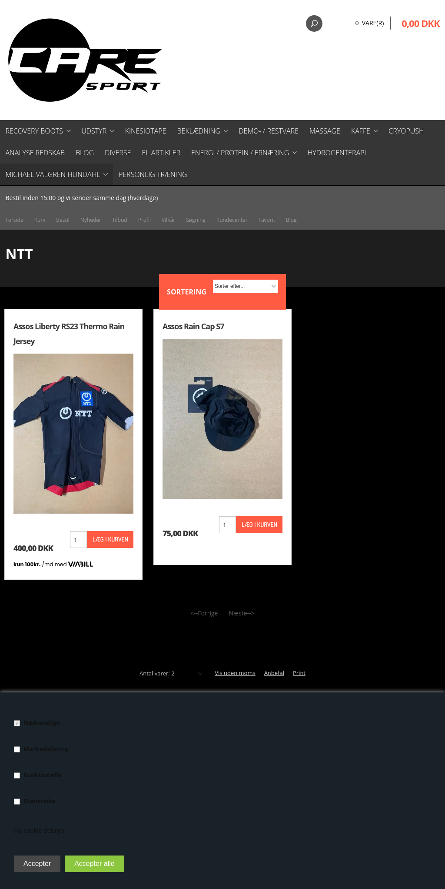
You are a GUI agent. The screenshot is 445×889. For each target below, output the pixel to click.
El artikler (161, 152)
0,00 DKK (420, 23)
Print (299, 673)
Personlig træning (153, 174)
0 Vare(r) (369, 23)
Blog (85, 152)
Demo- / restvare (269, 131)
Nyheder (90, 220)
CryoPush (406, 131)
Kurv (40, 220)
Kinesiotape (145, 131)
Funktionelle (42, 775)
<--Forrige (204, 613)
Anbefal (274, 673)
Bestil (63, 220)
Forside (14, 220)
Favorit (267, 220)
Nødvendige (41, 723)
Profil (144, 220)
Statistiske (39, 801)
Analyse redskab (35, 152)
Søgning (196, 220)
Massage (324, 131)
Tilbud (119, 220)
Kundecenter (232, 220)
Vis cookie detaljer (39, 830)
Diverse (118, 152)
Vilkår (168, 220)
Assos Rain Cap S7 (193, 326)
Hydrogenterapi (337, 152)
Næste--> (241, 613)
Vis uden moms (235, 673)
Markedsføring (45, 749)
